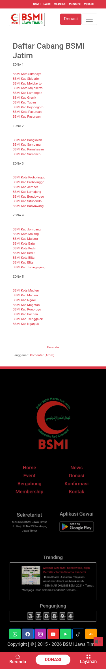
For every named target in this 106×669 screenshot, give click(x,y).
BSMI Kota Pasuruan (27, 112)
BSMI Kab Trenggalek (28, 319)
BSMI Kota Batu (24, 243)
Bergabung (32, 490)
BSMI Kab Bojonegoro (28, 107)
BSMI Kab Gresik (24, 98)
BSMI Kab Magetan (26, 305)
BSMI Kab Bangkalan (27, 140)
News (73, 476)
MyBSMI (89, 4)
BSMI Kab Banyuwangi (28, 206)
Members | (75, 4)
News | (37, 4)
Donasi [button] (71, 18)
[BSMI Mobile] (74, 533)
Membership (32, 497)
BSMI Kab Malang (25, 239)
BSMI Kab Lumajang (27, 192)
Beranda (53, 347)
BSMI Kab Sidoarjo (26, 79)
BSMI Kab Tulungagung (29, 267)
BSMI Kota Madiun (26, 290)
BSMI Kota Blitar (24, 258)
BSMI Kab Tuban (24, 102)
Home (32, 476)
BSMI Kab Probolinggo (28, 182)
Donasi (74, 483)
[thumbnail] (33, 583)
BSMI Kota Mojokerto (28, 88)
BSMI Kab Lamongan (27, 93)
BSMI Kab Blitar (23, 262)
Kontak (74, 497)
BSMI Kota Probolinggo (29, 177)
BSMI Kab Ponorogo (27, 309)
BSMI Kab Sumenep (26, 154)
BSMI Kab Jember (25, 187)
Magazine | (60, 4)
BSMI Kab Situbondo (27, 201)
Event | (47, 4)
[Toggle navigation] (89, 19)
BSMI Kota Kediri (24, 248)
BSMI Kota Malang (26, 234)
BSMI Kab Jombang (27, 229)
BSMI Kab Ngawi (24, 300)
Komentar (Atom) (42, 355)
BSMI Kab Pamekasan (28, 149)
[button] (15, 634)
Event (32, 483)
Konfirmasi (74, 490)
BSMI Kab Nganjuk (26, 324)
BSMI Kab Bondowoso (28, 196)
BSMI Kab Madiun (25, 295)
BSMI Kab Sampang (27, 144)
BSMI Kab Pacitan (25, 314)
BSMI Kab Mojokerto (27, 83)
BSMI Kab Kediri (24, 253)
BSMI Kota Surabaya (27, 74)
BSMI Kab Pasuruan (27, 116)
